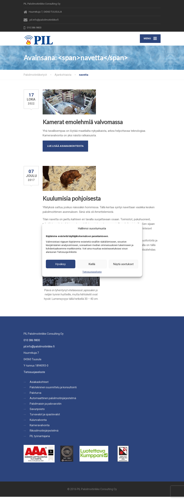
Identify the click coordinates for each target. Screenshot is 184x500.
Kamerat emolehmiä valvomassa (83, 125)
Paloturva (35, 396)
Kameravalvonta (39, 428)
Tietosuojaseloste (92, 272)
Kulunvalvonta (38, 423)
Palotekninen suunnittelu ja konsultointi (53, 390)
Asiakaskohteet (39, 385)
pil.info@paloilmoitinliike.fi (39, 349)
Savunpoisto (37, 412)
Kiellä (92, 264)
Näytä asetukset (123, 264)
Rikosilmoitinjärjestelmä (44, 434)
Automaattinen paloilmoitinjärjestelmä (53, 401)
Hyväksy (60, 264)
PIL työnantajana (40, 439)
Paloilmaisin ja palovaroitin (45, 406)
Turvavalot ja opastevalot (45, 417)
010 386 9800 (32, 343)
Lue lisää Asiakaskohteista (65, 149)
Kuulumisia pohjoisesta (72, 201)
